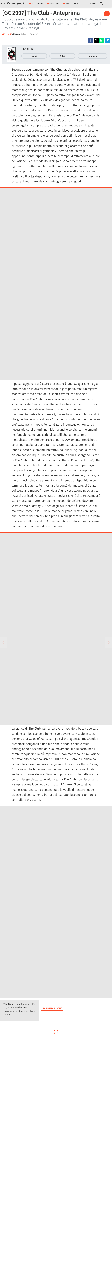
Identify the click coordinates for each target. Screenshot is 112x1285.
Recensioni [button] (53, 3)
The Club (27, 49)
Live (85, 3)
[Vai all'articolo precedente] (108, 642)
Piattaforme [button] (36, 3)
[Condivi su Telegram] (107, 40)
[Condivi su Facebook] (90, 40)
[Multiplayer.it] (12, 3)
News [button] (66, 3)
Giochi (93, 3)
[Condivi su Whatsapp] (101, 40)
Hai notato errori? (52, 1008)
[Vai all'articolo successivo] (3, 642)
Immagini (92, 55)
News (34, 55)
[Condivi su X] (96, 40)
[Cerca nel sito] (101, 3)
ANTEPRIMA (7, 34)
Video (76, 3)
